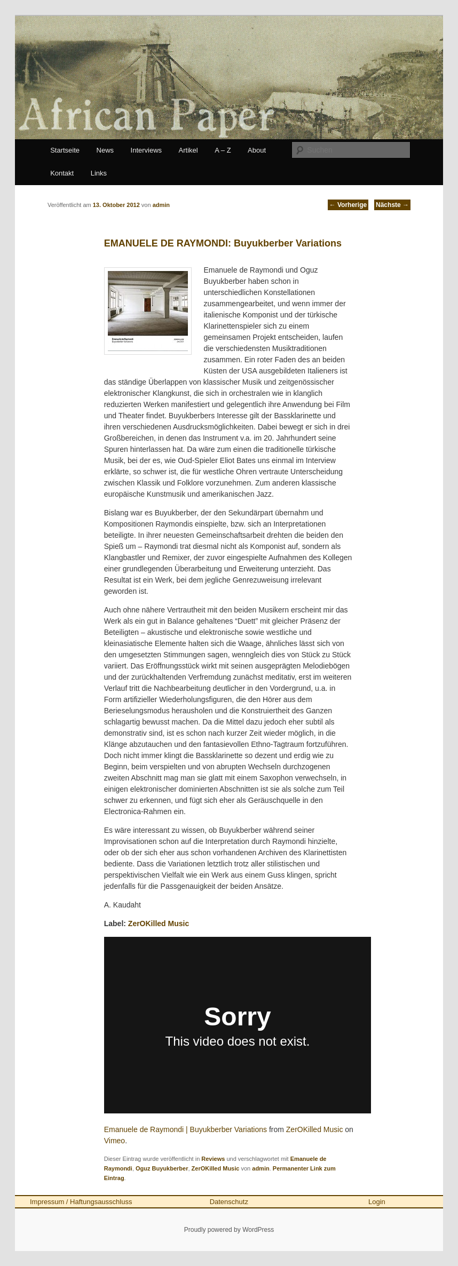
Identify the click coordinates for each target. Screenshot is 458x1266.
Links (99, 173)
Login (376, 1202)
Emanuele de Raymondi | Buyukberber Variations (185, 1129)
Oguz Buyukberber (162, 1168)
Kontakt (62, 173)
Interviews (146, 150)
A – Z (223, 150)
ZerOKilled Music (158, 923)
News (105, 150)
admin (260, 1168)
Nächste (392, 205)
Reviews (213, 1159)
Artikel (188, 150)
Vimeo (114, 1140)
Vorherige (348, 205)
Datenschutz (229, 1202)
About (257, 150)
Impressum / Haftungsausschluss (81, 1202)
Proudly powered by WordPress (229, 1229)
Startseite (65, 150)
